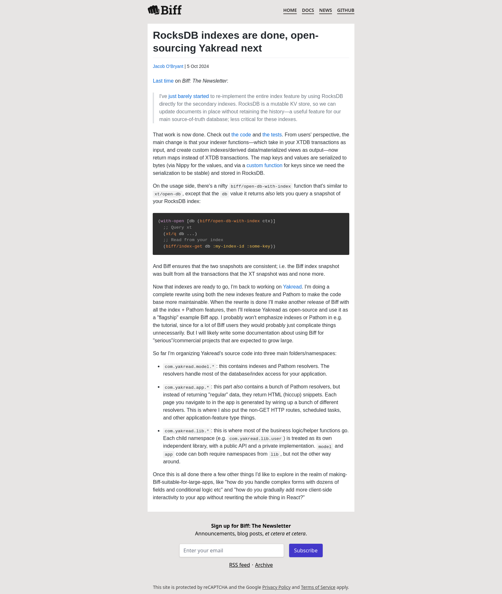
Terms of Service (318, 587)
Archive (264, 564)
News (325, 10)
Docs (308, 10)
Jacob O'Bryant (168, 66)
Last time (163, 81)
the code (241, 134)
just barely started (188, 96)
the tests (272, 134)
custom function (264, 165)
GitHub (345, 10)
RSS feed (239, 564)
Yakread (292, 286)
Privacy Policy (276, 587)
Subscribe (306, 550)
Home (290, 10)
